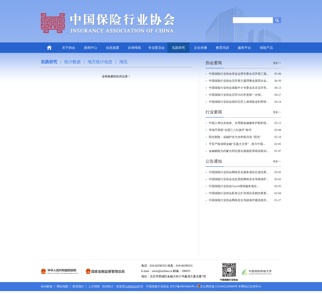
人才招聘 (94, 286)
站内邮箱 (46, 286)
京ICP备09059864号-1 (183, 286)
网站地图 (62, 286)
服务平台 (244, 47)
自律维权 (134, 47)
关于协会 (68, 47)
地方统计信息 (100, 62)
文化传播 (200, 47)
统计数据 (72, 62)
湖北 (123, 62)
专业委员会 (156, 47)
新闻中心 (90, 47)
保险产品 (266, 47)
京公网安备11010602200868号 (217, 286)
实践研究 (178, 47)
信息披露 (112, 47)
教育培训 (222, 47)
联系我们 (78, 286)
